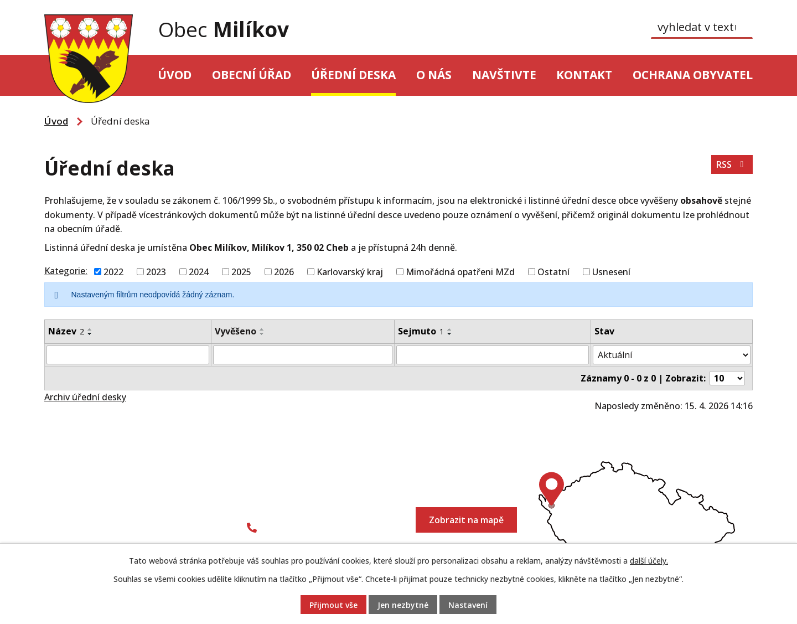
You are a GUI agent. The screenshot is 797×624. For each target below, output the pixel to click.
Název (66, 331)
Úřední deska (353, 74)
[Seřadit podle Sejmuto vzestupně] (450, 329)
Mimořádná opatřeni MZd (460, 271)
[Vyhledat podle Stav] (672, 354)
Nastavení (468, 605)
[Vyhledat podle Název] (127, 354)
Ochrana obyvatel (693, 74)
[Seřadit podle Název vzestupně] (90, 329)
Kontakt (584, 74)
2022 (113, 271)
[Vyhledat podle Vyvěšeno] (302, 354)
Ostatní (553, 271)
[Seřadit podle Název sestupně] (90, 334)
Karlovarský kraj (350, 271)
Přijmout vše (333, 605)
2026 (284, 271)
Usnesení (611, 271)
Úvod (175, 74)
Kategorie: (65, 271)
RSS (731, 164)
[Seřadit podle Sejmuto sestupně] (450, 334)
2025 (241, 271)
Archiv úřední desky (85, 397)
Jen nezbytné (402, 605)
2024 (199, 271)
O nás (434, 74)
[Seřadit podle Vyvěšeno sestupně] (262, 334)
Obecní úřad (251, 74)
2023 (156, 271)
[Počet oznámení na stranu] (727, 378)
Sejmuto (421, 331)
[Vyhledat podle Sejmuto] (492, 354)
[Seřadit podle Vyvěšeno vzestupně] (262, 329)
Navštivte (504, 74)
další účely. (649, 560)
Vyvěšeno (235, 331)
